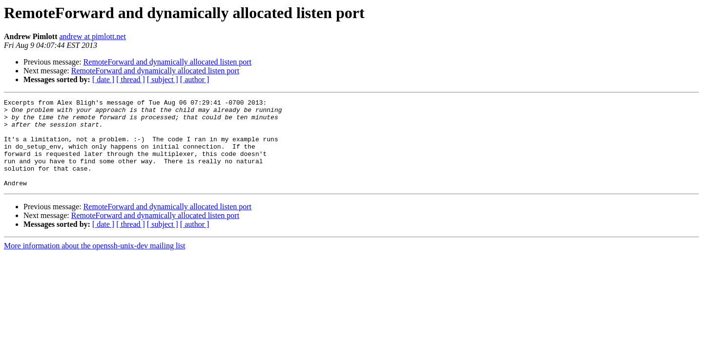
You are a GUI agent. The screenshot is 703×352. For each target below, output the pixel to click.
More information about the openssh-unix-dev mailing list (95, 263)
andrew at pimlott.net (92, 36)
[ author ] (194, 79)
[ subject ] (162, 79)
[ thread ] (130, 79)
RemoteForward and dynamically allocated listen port (167, 62)
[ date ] (103, 79)
